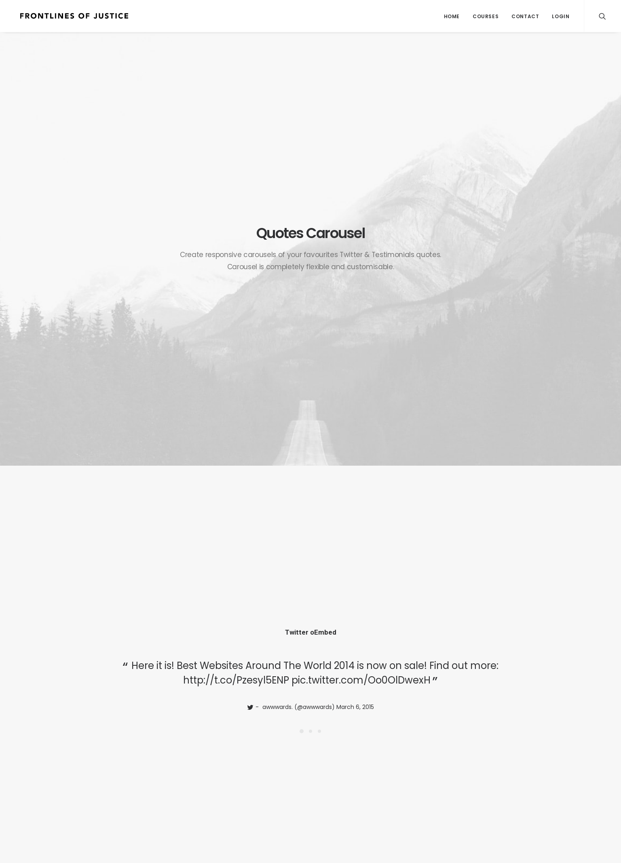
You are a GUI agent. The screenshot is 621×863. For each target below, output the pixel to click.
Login (560, 16)
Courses (485, 16)
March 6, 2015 (355, 276)
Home (452, 16)
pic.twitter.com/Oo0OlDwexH (361, 249)
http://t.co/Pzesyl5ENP (236, 249)
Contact (525, 16)
